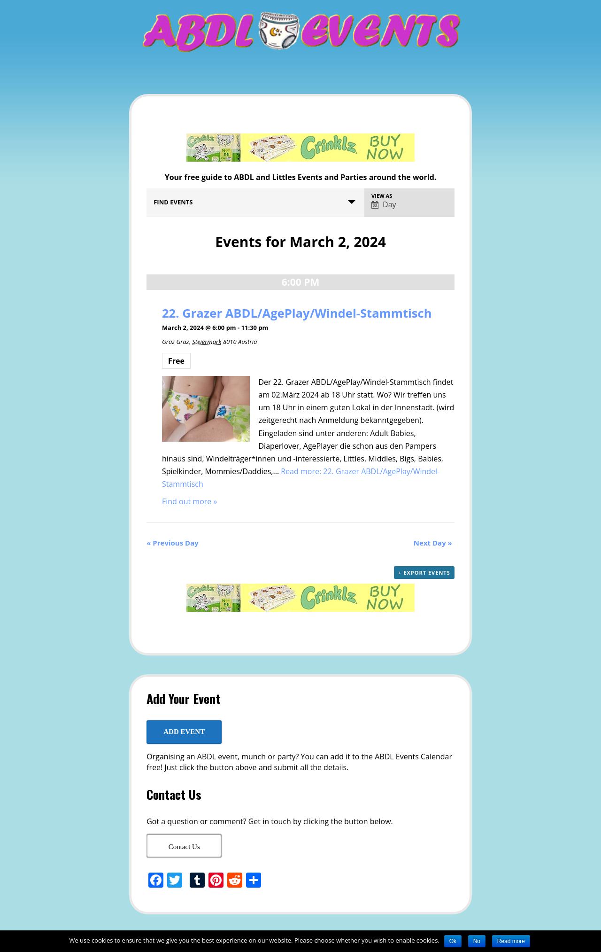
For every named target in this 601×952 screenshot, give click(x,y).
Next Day (433, 542)
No (476, 941)
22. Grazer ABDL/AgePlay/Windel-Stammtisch (297, 313)
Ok (452, 941)
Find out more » (189, 501)
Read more (511, 941)
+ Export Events (424, 572)
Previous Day (172, 542)
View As (381, 195)
